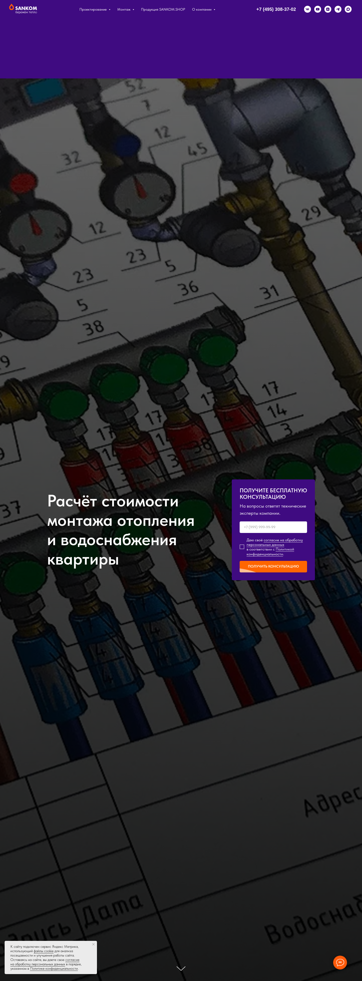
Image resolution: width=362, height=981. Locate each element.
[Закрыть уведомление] (93, 944)
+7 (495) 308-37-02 (276, 9)
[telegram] (338, 9)
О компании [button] (202, 9)
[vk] (307, 9)
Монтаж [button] (124, 9)
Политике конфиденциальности (54, 968)
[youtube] (317, 9)
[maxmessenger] (348, 9)
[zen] (327, 9)
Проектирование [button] (93, 9)
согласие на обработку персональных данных (44, 961)
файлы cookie (44, 951)
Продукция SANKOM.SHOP (163, 9)
